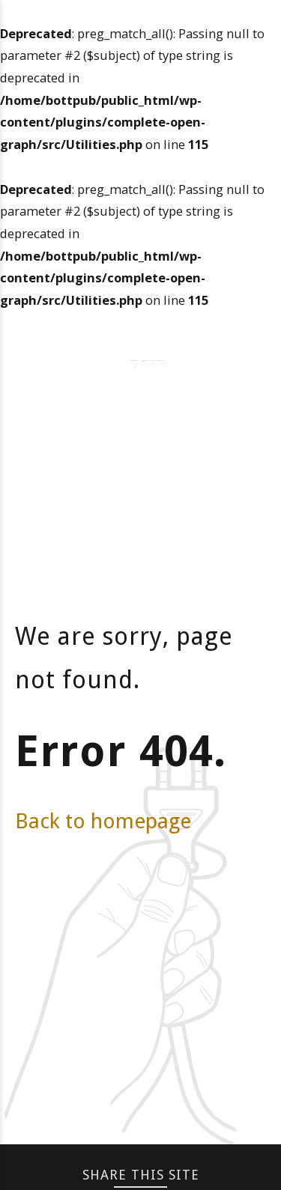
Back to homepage (103, 821)
